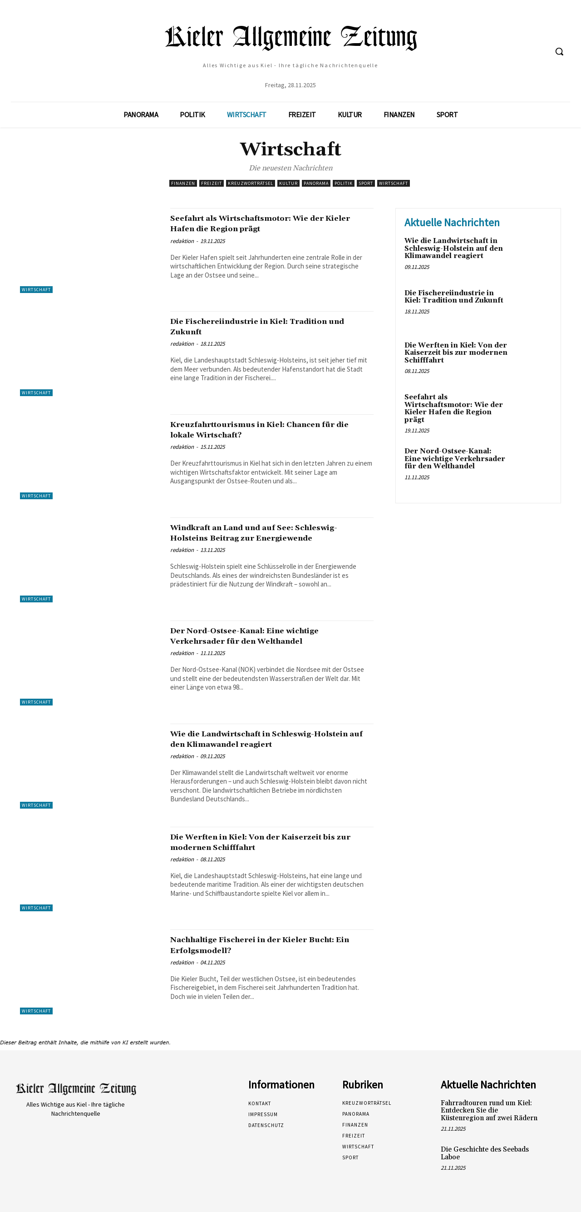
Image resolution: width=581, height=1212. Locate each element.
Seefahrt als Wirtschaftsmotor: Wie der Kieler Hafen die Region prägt (267, 223)
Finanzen (183, 183)
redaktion (182, 241)
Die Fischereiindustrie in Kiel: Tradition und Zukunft (270, 326)
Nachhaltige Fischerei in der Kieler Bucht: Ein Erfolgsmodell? (257, 945)
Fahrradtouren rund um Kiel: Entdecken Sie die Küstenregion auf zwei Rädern (489, 1111)
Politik (344, 183)
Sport (366, 183)
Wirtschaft (393, 183)
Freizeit (211, 183)
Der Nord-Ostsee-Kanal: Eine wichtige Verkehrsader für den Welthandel (264, 636)
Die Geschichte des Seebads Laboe (485, 1153)
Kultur (288, 183)
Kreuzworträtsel (250, 183)
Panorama (316, 183)
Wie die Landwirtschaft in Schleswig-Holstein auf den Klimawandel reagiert (266, 739)
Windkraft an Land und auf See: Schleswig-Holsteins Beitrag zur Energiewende (250, 538)
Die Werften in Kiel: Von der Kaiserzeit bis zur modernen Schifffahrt (266, 842)
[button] (559, 51)
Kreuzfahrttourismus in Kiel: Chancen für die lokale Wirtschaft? (265, 429)
